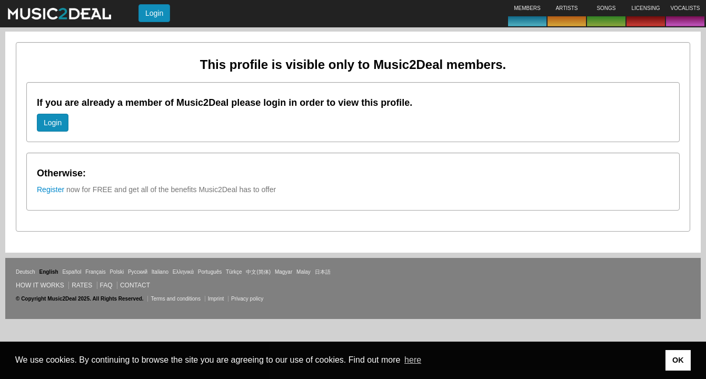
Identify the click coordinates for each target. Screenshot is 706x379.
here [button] (412, 359)
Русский (137, 272)
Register (50, 189)
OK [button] (678, 360)
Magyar (283, 272)
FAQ (106, 285)
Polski (117, 272)
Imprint (216, 299)
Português (210, 272)
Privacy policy (247, 299)
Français (95, 272)
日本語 (323, 272)
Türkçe (234, 272)
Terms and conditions (176, 299)
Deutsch (25, 272)
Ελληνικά (183, 272)
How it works (40, 285)
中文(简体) (258, 272)
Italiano (160, 272)
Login (154, 13)
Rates (82, 285)
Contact (135, 285)
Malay (303, 272)
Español (71, 272)
